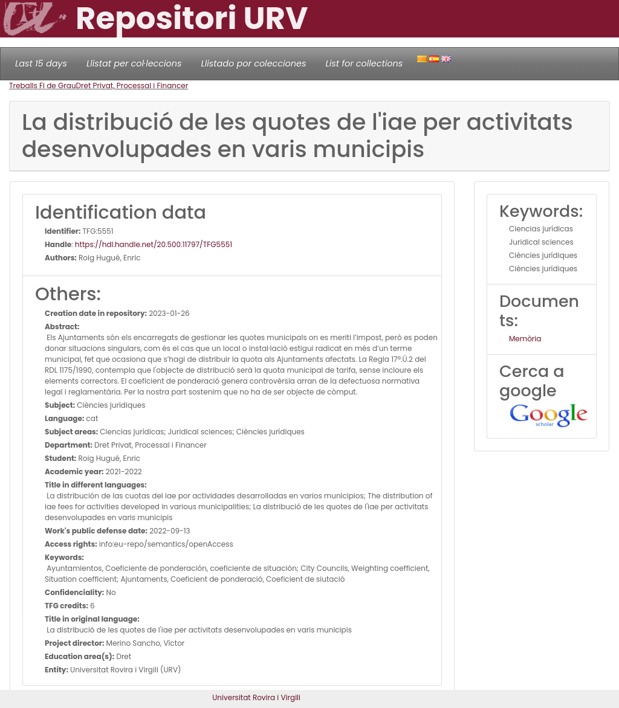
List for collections (364, 63)
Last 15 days (41, 63)
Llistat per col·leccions (134, 63)
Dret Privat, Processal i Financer (132, 85)
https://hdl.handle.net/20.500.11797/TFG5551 (153, 244)
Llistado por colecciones (253, 63)
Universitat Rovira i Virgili (256, 697)
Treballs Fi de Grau (42, 85)
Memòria (525, 338)
